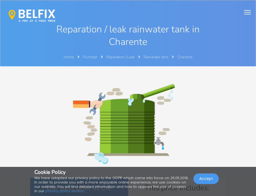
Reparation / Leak (120, 57)
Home (69, 57)
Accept (206, 178)
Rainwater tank (156, 57)
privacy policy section (64, 191)
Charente (184, 57)
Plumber (90, 57)
